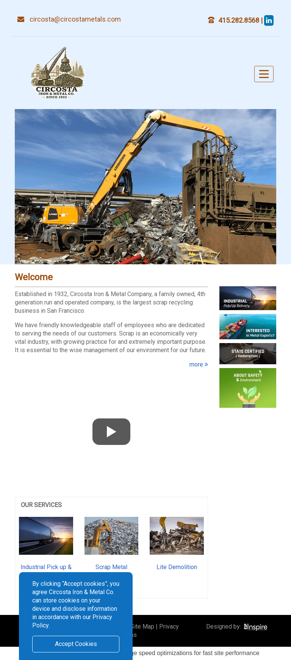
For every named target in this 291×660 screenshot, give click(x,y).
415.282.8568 (239, 20)
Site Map (142, 626)
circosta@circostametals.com (75, 19)
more (198, 364)
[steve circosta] (269, 20)
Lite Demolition (176, 567)
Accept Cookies (76, 644)
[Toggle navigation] (264, 74)
